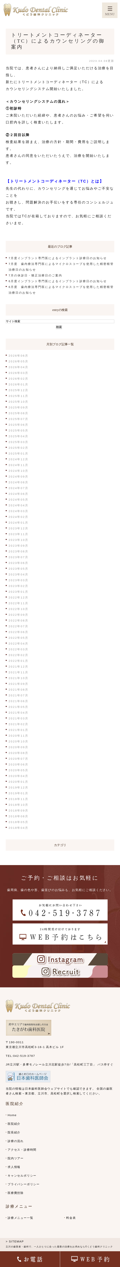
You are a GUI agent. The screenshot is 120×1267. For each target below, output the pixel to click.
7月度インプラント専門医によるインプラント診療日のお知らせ (58, 258)
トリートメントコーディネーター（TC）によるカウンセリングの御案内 (58, 41)
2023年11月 (18, 534)
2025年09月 (18, 407)
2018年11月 (18, 799)
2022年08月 (18, 620)
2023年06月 (18, 562)
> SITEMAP (15, 1241)
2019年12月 (18, 787)
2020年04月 (18, 776)
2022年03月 (18, 649)
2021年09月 (18, 683)
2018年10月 (18, 804)
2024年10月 (18, 470)
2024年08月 (18, 482)
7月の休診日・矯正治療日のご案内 (35, 275)
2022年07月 (18, 626)
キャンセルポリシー (22, 1175)
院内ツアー (16, 1158)
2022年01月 (18, 660)
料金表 (71, 1217)
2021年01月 (18, 729)
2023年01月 (18, 591)
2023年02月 (18, 586)
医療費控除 (16, 1192)
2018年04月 (18, 827)
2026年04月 (18, 367)
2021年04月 (18, 712)
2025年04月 (18, 436)
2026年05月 (18, 361)
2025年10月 (18, 401)
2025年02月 (18, 447)
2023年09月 (18, 545)
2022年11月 (18, 603)
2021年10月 (18, 678)
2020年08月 (18, 753)
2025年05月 (18, 430)
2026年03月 (18, 372)
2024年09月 (18, 476)
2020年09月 (18, 747)
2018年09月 (18, 810)
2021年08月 (18, 689)
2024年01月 (18, 522)
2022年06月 (18, 632)
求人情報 (14, 1167)
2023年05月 (18, 568)
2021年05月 (18, 706)
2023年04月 (18, 574)
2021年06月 (18, 701)
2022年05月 (18, 637)
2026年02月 (18, 378)
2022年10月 (18, 609)
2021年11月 (18, 672)
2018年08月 (18, 816)
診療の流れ (16, 1141)
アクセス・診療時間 (22, 1149)
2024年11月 (18, 465)
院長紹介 (14, 1132)
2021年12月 (18, 666)
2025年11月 (18, 396)
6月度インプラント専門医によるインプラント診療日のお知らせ (58, 281)
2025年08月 (18, 413)
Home (12, 1115)
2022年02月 (18, 655)
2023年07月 (18, 557)
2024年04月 (18, 505)
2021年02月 (18, 724)
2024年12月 (18, 459)
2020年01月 (18, 781)
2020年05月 (18, 770)
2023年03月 (18, 580)
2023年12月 (18, 528)
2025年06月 (18, 424)
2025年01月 (18, 453)
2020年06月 (18, 764)
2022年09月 (18, 614)
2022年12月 (18, 597)
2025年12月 (18, 390)
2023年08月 (18, 551)
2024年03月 (18, 511)
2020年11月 (18, 735)
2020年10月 (18, 741)
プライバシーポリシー (24, 1184)
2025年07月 (18, 419)
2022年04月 (18, 643)
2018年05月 (18, 822)
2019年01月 (18, 793)
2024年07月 (18, 488)
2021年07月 (18, 695)
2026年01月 (18, 384)
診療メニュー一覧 (20, 1217)
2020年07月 (18, 758)
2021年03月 (18, 718)
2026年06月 (18, 355)
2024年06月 (18, 493)
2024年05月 (18, 499)
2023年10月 (18, 539)
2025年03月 (18, 442)
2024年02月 (18, 516)
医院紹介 (14, 1123)
